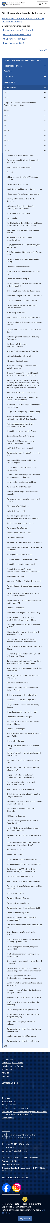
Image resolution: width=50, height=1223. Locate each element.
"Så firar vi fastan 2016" (15, 38)
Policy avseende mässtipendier (19, 30)
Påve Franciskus (9, 1101)
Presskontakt (8, 1118)
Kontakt (5, 1076)
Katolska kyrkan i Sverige (12, 1066)
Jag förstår (25, 1218)
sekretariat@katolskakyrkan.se (15, 1151)
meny (42, 3)
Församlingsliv (8, 1069)
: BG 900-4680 (15, 1177)
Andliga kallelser (9, 1105)
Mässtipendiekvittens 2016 (17, 34)
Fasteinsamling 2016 (13, 43)
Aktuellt (5, 1073)
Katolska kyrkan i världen (12, 1062)
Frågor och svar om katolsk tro (15, 1108)
